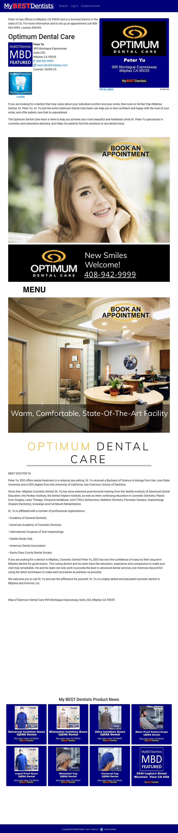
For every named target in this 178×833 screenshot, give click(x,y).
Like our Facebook (107, 829)
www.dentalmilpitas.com (50, 65)
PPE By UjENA (106, 89)
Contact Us (94, 829)
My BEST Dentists (79, 829)
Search (63, 6)
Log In (74, 6)
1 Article (20, 97)
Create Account (90, 6)
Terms (88, 829)
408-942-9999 (43, 61)
